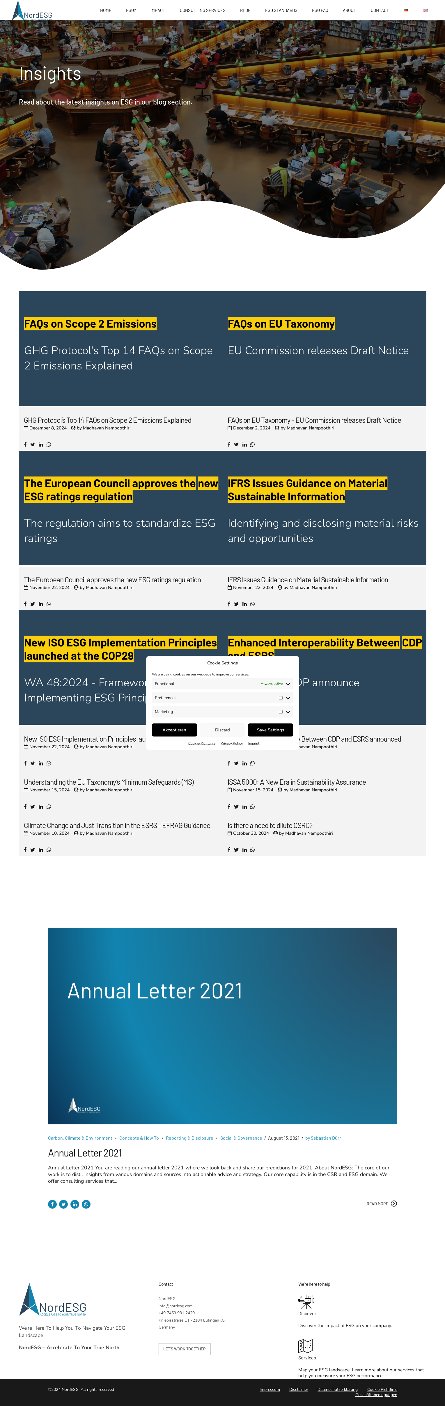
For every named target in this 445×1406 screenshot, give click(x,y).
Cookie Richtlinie (382, 1389)
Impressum (270, 1389)
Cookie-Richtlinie (201, 743)
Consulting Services (203, 10)
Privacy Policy (232, 743)
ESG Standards (281, 10)
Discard (222, 730)
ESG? (131, 10)
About (349, 10)
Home (105, 10)
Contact (380, 10)
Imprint (253, 743)
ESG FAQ (320, 10)
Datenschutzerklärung (338, 1389)
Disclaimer (298, 1389)
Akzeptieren (174, 730)
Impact (157, 10)
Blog (245, 10)
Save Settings (270, 730)
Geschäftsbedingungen (376, 1395)
